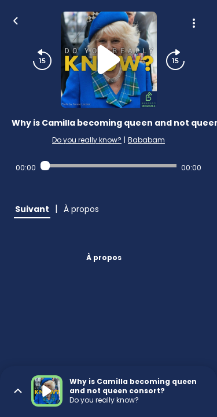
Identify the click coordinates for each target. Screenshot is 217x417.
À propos (104, 257)
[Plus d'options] (193, 23)
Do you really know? (87, 140)
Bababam (146, 140)
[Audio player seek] (108, 165)
